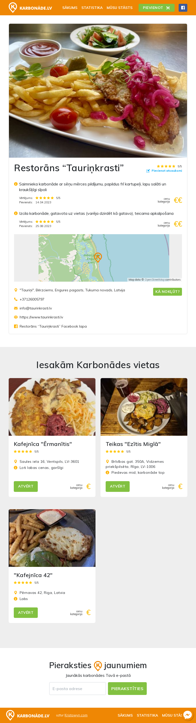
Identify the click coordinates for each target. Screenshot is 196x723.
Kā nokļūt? (167, 291)
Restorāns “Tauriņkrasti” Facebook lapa (53, 326)
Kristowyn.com (76, 715)
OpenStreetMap (155, 279)
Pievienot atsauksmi (164, 170)
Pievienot (156, 7)
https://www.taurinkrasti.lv (41, 317)
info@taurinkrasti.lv (36, 308)
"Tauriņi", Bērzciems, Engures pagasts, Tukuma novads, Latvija (72, 290)
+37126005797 (32, 299)
